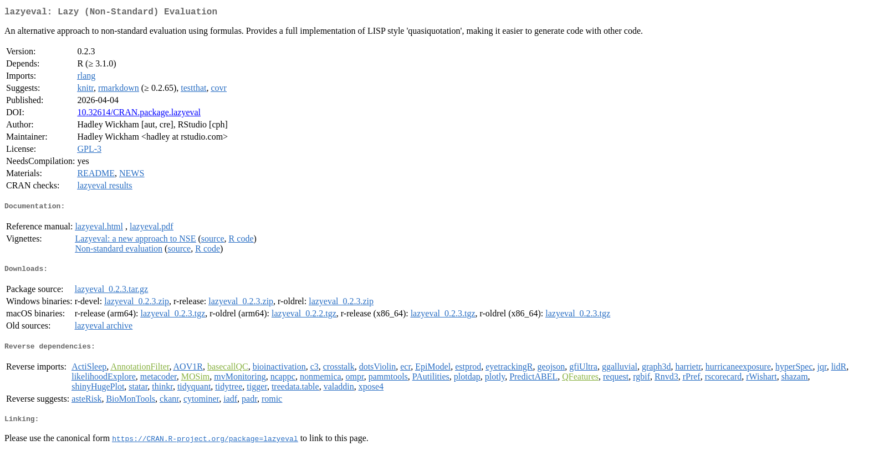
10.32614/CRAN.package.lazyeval (139, 114)
